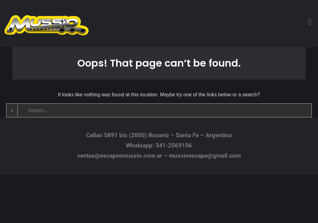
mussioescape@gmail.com (205, 155)
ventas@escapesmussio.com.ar (119, 155)
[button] (310, 22)
